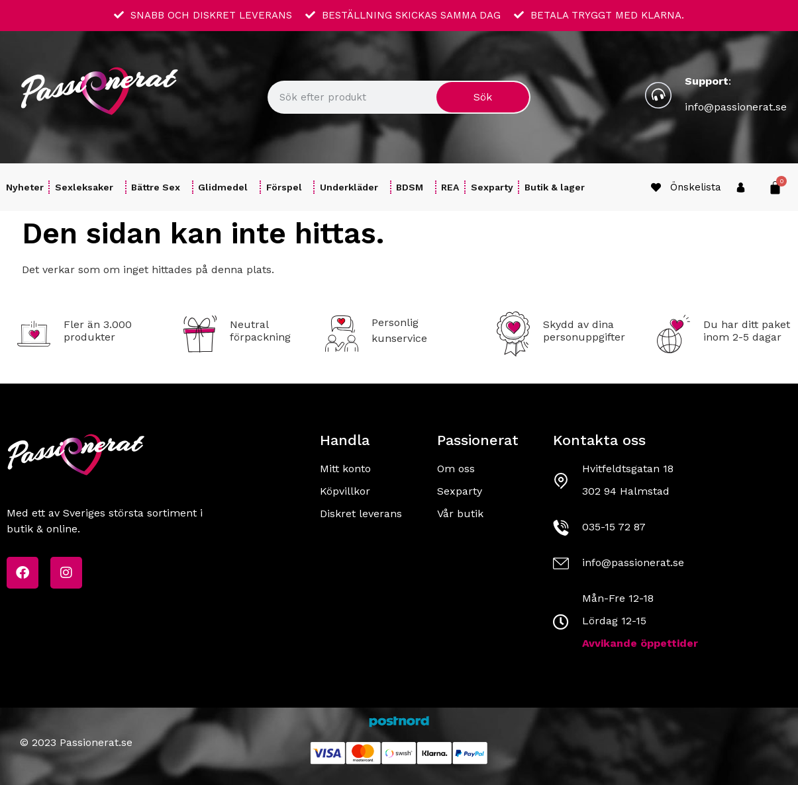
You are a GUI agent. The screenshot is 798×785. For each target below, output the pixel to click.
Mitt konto (345, 468)
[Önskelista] (656, 187)
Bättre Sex (159, 187)
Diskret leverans (361, 513)
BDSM (413, 187)
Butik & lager (554, 187)
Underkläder (352, 187)
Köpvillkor (345, 491)
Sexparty (492, 187)
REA (450, 187)
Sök (483, 97)
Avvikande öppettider (640, 643)
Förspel (287, 187)
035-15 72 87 (614, 526)
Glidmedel (226, 187)
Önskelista (695, 187)
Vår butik (460, 513)
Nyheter (25, 187)
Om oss (456, 468)
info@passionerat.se (736, 107)
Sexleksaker (87, 187)
